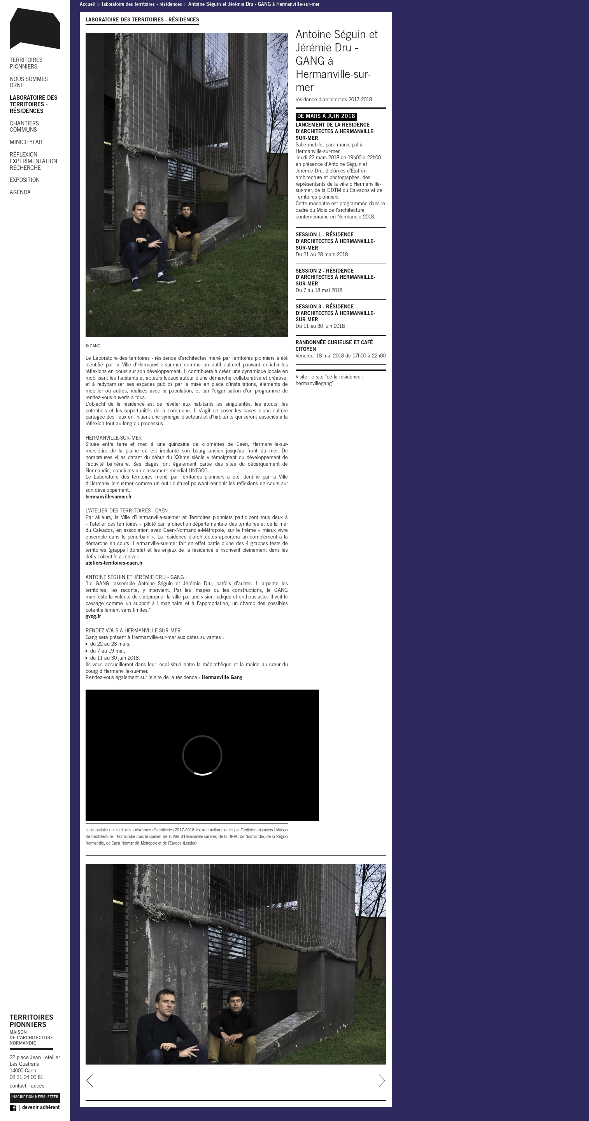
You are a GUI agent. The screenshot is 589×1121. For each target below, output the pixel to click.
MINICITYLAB (26, 143)
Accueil (88, 4)
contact (18, 1086)
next (382, 1080)
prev (89, 1080)
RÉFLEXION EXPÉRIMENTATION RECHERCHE (33, 162)
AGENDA (20, 193)
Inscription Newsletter (34, 1097)
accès (37, 1086)
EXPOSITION (25, 180)
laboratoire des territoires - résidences (142, 4)
